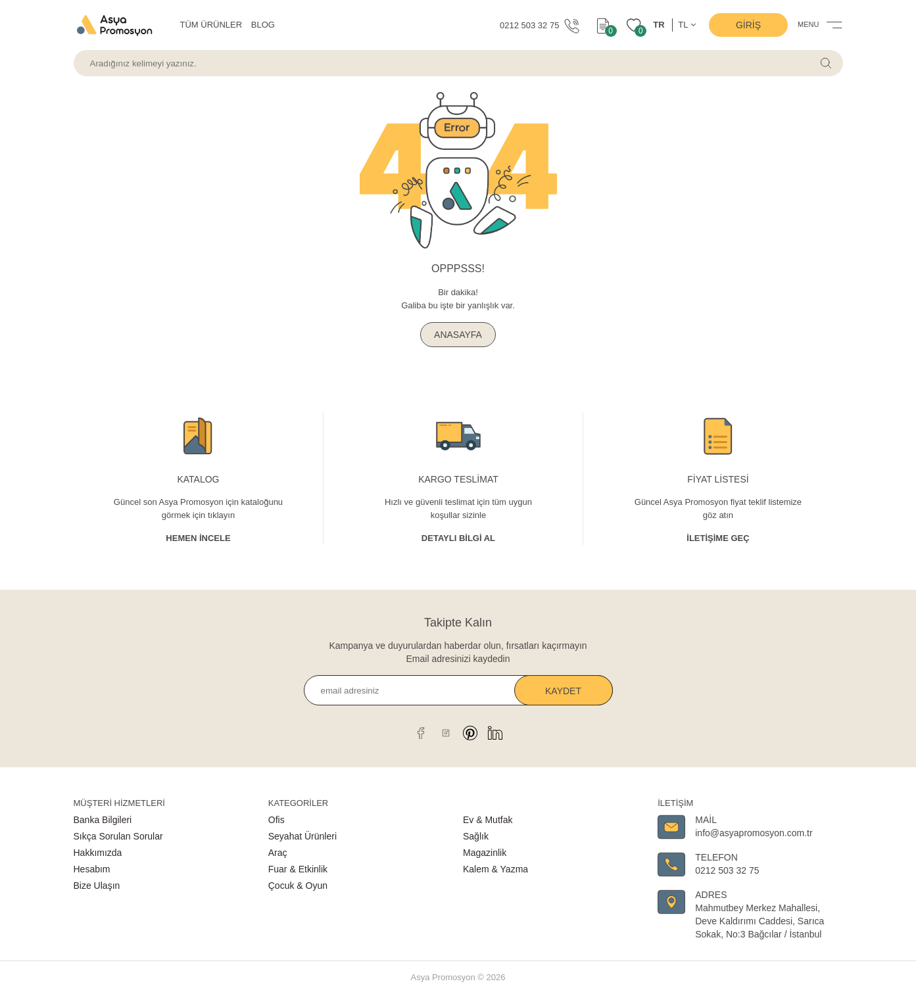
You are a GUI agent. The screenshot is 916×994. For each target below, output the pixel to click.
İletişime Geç (718, 538)
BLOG (263, 25)
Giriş (748, 25)
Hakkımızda (98, 852)
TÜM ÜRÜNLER (211, 25)
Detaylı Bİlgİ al (458, 538)
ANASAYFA (458, 334)
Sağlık (476, 836)
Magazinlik (484, 852)
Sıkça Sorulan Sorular (118, 836)
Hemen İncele (198, 538)
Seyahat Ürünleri (302, 836)
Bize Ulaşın (97, 885)
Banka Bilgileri (103, 820)
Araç (277, 852)
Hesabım (92, 869)
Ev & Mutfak (487, 820)
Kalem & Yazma (495, 869)
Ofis (276, 820)
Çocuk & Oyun (297, 885)
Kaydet (563, 691)
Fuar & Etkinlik (297, 869)
